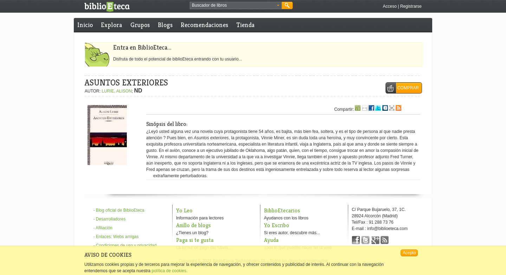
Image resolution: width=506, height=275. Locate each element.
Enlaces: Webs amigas (117, 236)
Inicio (85, 25)
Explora (111, 25)
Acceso (389, 6)
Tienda (245, 25)
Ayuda (271, 240)
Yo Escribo (276, 225)
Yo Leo (184, 210)
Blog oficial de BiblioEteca (120, 210)
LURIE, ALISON (116, 91)
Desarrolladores (111, 219)
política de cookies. (169, 270)
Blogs (165, 25)
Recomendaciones (204, 25)
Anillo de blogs (193, 225)
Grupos (140, 25)
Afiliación (104, 227)
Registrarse (411, 6)
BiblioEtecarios (282, 210)
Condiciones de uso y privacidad (126, 245)
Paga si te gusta (195, 240)
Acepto (409, 252)
